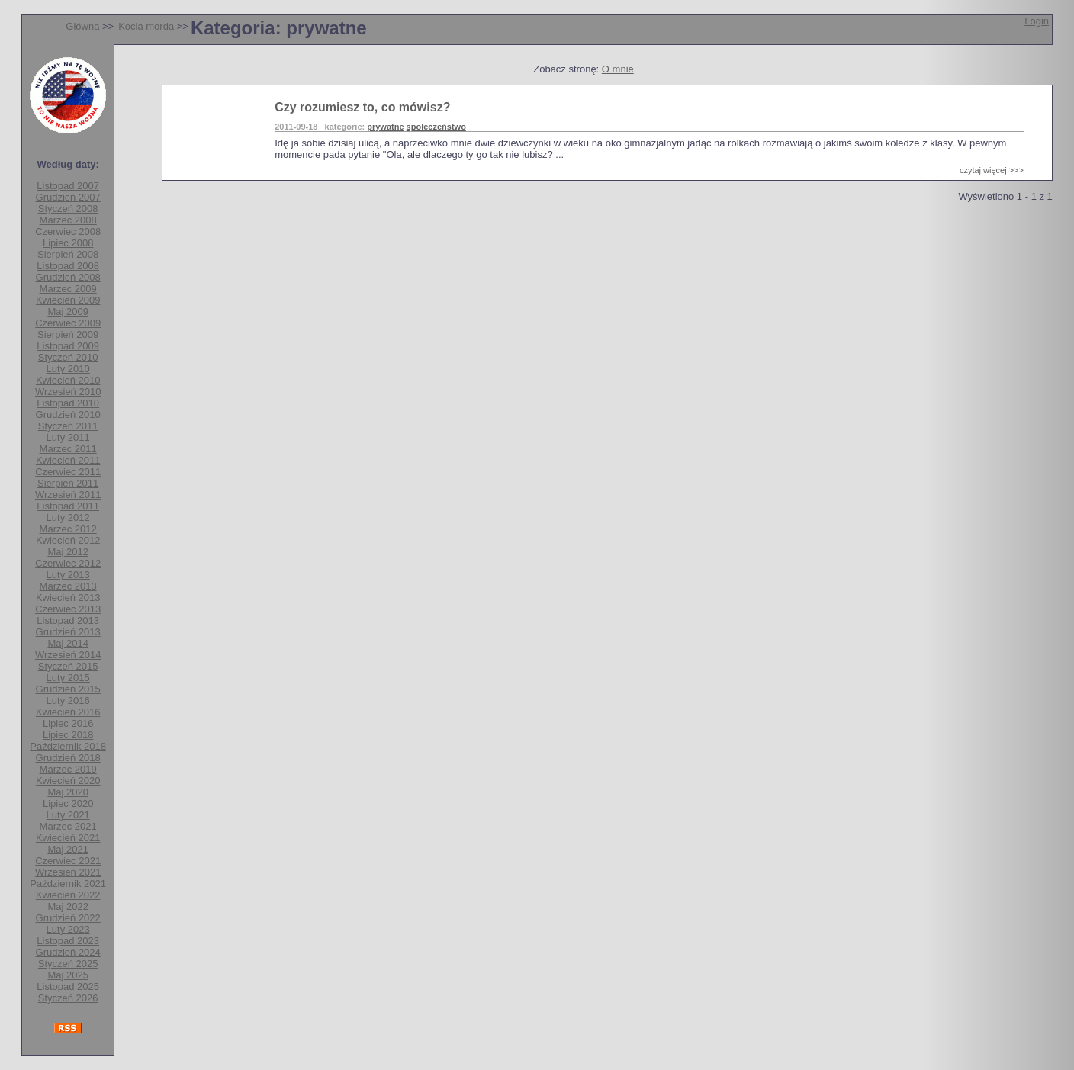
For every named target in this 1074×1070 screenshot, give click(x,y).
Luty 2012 (68, 517)
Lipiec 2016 (68, 723)
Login (1036, 21)
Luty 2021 (68, 815)
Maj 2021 (67, 849)
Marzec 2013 (68, 586)
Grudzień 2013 (68, 632)
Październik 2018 (68, 746)
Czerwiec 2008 (68, 231)
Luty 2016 (68, 700)
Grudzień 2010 (68, 414)
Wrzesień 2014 (68, 654)
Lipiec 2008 (68, 243)
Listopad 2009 (68, 346)
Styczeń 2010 (68, 357)
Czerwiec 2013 (68, 609)
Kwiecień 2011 (68, 460)
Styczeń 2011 (68, 426)
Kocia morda (146, 26)
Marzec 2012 (68, 529)
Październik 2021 (68, 883)
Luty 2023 (68, 929)
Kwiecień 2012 (68, 540)
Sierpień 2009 (67, 334)
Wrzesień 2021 (68, 872)
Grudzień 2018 (68, 757)
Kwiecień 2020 (68, 780)
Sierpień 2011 (67, 483)
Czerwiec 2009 (68, 323)
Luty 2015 (68, 677)
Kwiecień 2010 (68, 380)
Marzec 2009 (68, 288)
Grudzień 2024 (68, 952)
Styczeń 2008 (68, 208)
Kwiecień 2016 (68, 712)
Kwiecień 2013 (68, 597)
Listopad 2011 (68, 506)
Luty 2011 (68, 437)
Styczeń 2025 (68, 963)
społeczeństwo (436, 126)
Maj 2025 (67, 975)
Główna (82, 26)
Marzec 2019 (68, 769)
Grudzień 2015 (68, 689)
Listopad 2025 (68, 986)
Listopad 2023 (68, 940)
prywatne (385, 126)
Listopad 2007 (68, 185)
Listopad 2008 (68, 266)
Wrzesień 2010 (68, 391)
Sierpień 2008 (67, 254)
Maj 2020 (67, 792)
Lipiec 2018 (68, 735)
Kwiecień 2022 (68, 895)
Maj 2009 (67, 311)
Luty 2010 (68, 368)
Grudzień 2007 (68, 197)
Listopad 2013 (68, 620)
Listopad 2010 (68, 403)
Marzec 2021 (68, 826)
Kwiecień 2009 (68, 300)
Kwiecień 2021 (68, 837)
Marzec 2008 (68, 220)
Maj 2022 (67, 906)
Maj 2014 (67, 643)
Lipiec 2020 (68, 803)
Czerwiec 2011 (68, 471)
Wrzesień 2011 (68, 494)
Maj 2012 (67, 551)
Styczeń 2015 (68, 666)
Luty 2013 (68, 574)
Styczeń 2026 (68, 998)
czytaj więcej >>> (992, 170)
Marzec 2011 (68, 449)
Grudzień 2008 (68, 277)
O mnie (618, 69)
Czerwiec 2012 (68, 563)
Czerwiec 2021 (68, 860)
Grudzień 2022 (68, 918)
